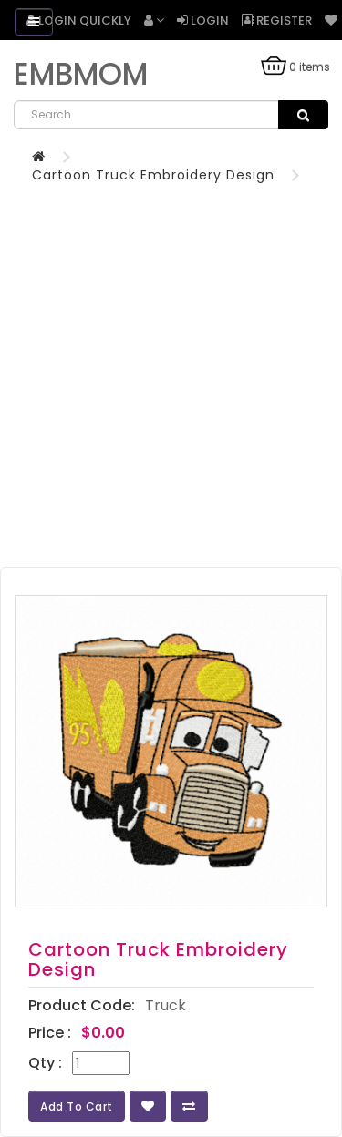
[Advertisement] (171, 364)
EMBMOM (81, 74)
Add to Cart (76, 1106)
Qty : (45, 1063)
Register (277, 20)
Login (203, 20)
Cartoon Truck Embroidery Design (153, 175)
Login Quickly (78, 20)
